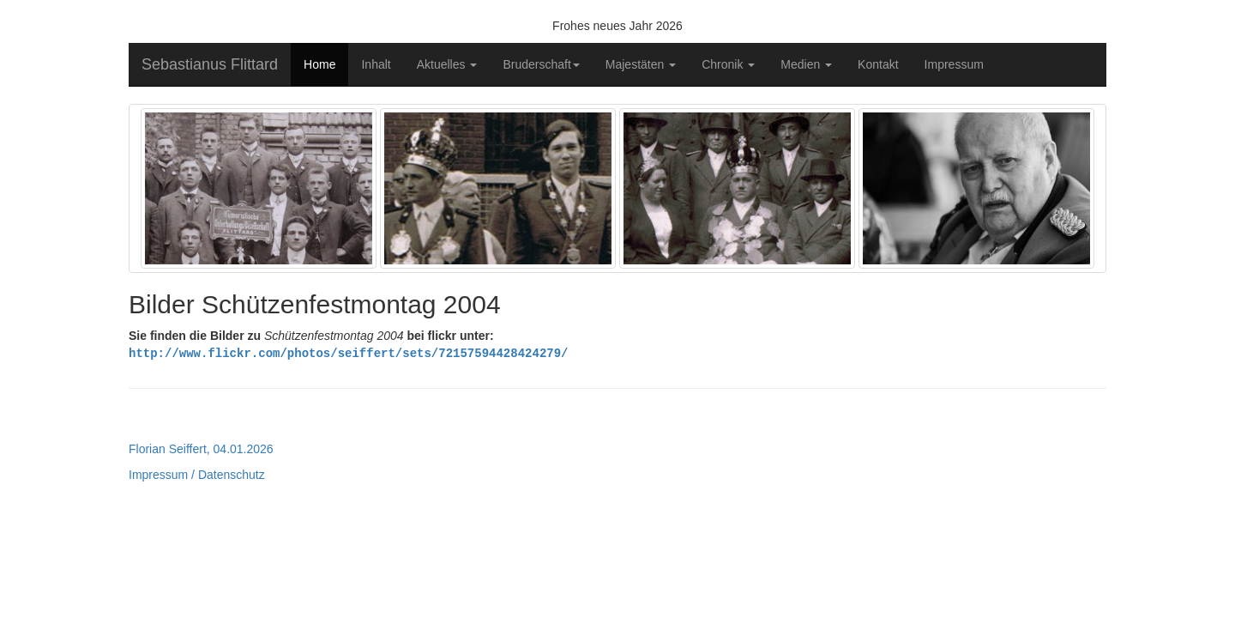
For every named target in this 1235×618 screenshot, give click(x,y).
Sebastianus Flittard (210, 64)
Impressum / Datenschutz (197, 474)
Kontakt (878, 64)
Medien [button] (806, 64)
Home (319, 64)
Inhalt (375, 64)
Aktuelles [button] (447, 64)
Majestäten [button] (640, 64)
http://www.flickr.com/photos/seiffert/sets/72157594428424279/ (348, 352)
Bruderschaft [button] (541, 64)
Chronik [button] (728, 64)
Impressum (954, 64)
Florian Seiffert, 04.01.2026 (201, 448)
